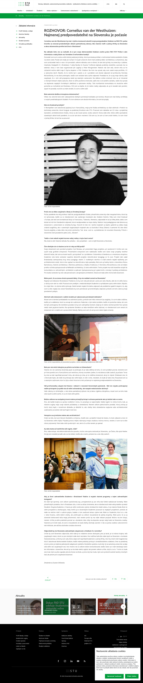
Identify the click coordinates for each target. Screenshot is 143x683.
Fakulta (19, 10)
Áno (114, 579)
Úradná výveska (24, 41)
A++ (125, 636)
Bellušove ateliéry (67, 636)
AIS (85, 636)
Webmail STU (88, 641)
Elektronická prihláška (45, 643)
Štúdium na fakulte (44, 636)
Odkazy (122, 10)
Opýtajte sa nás (20, 649)
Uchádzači (29, 10)
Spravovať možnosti (114, 676)
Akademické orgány (22, 638)
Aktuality (21, 16)
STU (20, 47)
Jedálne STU (87, 643)
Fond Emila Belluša (67, 638)
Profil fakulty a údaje (26, 31)
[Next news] (123, 606)
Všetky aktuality (119, 595)
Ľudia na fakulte (20, 646)
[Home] (16, 16)
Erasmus (64, 646)
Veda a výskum (52, 10)
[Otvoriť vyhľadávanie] (124, 4)
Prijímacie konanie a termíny (47, 641)
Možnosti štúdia (43, 638)
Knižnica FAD (65, 643)
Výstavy (64, 641)
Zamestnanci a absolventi (69, 10)
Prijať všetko (131, 676)
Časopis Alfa (88, 638)
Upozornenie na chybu (120, 647)
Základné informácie (25, 25)
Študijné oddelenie (44, 646)
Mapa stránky (123, 642)
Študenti (40, 10)
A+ (121, 636)
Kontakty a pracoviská (22, 643)
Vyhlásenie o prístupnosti (119, 645)
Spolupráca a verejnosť (89, 10)
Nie (123, 579)
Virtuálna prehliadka (25, 44)
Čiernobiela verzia (122, 639)
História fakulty (24, 34)
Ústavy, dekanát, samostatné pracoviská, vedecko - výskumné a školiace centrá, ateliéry (68, 4)
